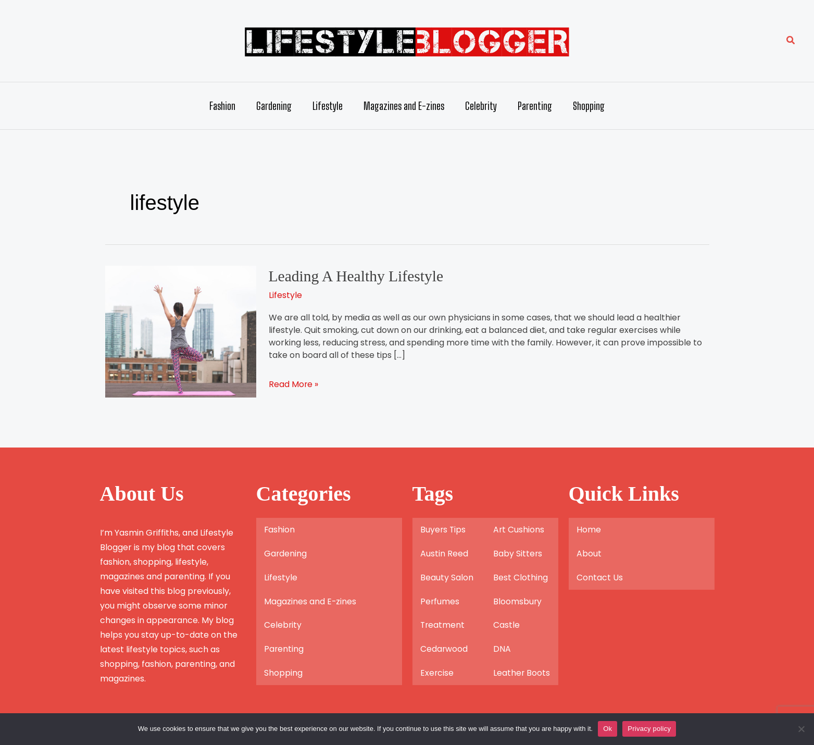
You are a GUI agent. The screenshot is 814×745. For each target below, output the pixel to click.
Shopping (589, 106)
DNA (502, 649)
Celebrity (481, 106)
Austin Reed (444, 553)
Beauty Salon (446, 577)
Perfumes (440, 601)
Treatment (443, 625)
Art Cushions (519, 529)
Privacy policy (649, 728)
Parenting (535, 106)
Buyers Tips (443, 529)
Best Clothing (520, 577)
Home (589, 529)
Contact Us (600, 577)
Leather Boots (521, 673)
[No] (801, 729)
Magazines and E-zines (404, 106)
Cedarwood (444, 649)
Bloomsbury (517, 601)
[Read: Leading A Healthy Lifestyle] (180, 331)
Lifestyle (327, 106)
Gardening (274, 106)
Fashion (222, 106)
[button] (791, 41)
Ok (607, 728)
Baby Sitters (518, 553)
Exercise (437, 673)
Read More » (294, 384)
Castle (506, 625)
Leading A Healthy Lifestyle (357, 275)
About (589, 553)
